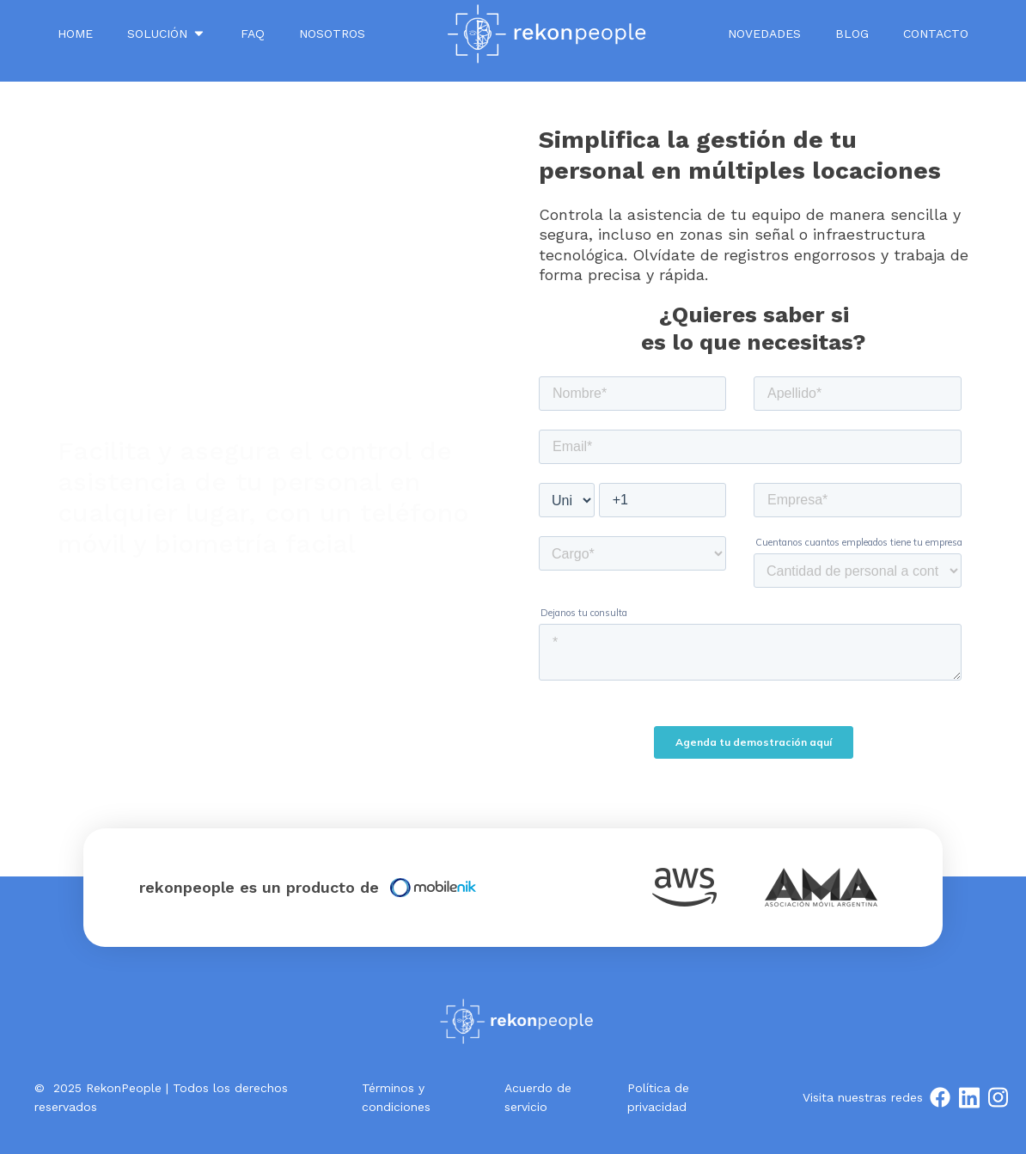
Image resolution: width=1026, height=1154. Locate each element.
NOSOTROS (332, 33)
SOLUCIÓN (166, 33)
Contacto (935, 33)
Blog (852, 33)
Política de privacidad (658, 1097)
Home (75, 33)
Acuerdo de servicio (537, 1097)
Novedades (764, 33)
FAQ (253, 33)
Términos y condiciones (396, 1097)
